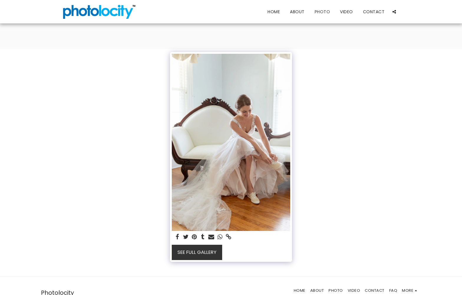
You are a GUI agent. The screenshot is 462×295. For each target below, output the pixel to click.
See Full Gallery (197, 252)
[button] (394, 11)
